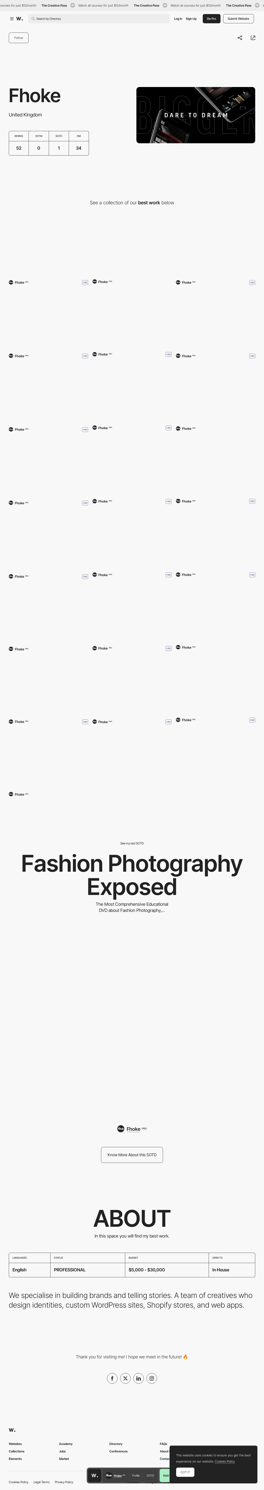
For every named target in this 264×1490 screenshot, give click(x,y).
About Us (166, 1451)
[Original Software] (48, 466)
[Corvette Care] (215, 683)
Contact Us (168, 1459)
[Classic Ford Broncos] (215, 464)
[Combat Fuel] (48, 758)
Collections (16, 1451)
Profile (136, 1475)
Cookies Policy (18, 1482)
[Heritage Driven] (48, 540)
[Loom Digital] (132, 318)
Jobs (62, 1451)
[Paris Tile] (48, 393)
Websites (15, 1444)
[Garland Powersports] (132, 391)
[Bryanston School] (215, 246)
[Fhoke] (48, 685)
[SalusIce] (48, 319)
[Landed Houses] (48, 246)
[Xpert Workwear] (48, 613)
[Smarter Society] (215, 393)
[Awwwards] (19, 18)
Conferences (118, 1451)
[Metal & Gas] (132, 465)
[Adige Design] (132, 538)
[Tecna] (132, 246)
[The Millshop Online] (215, 611)
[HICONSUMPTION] (132, 612)
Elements (15, 1459)
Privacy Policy (64, 1482)
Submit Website (238, 18)
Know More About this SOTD (132, 1154)
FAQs (163, 1444)
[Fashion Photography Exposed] (132, 1019)
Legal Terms (42, 1482)
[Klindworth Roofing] (215, 319)
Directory (116, 1444)
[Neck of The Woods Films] (215, 538)
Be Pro (211, 18)
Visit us (167, 1475)
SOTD (150, 1475)
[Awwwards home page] (94, 1475)
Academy (66, 1444)
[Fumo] (132, 685)
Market (64, 1459)
